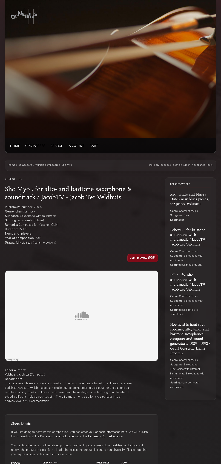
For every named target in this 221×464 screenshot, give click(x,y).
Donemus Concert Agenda (105, 436)
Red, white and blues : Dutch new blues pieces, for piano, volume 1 (189, 198)
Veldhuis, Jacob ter (17, 374)
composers (35, 146)
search (57, 146)
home (15, 146)
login (210, 165)
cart (94, 146)
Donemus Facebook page (57, 436)
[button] (142, 258)
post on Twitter (181, 165)
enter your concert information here (104, 432)
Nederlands (198, 165)
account (76, 146)
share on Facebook (159, 165)
